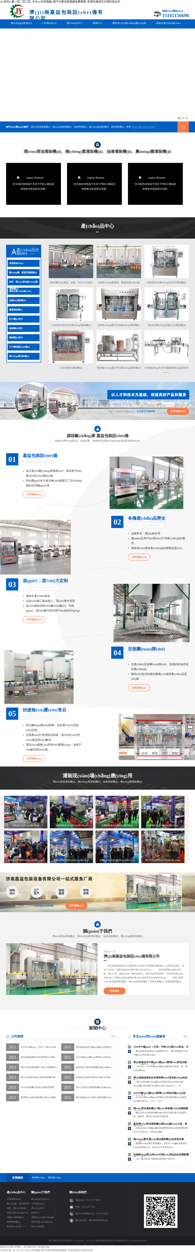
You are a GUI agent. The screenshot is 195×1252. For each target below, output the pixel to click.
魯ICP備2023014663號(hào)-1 (62, 1241)
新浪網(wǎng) (38, 1177)
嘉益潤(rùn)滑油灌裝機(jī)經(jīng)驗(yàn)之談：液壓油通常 (95, 1067)
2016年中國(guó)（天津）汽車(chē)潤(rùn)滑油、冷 (160, 1047)
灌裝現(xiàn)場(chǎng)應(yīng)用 (129, 23)
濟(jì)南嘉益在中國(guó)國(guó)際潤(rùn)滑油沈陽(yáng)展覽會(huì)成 (95, 1047)
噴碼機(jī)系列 (16, 337)
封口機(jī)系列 (16, 319)
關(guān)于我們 (97, 929)
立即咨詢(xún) (178, 411)
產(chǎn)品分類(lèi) (27, 251)
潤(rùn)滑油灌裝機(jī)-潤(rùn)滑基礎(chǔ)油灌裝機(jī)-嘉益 (40, 1067)
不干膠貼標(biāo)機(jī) (19, 347)
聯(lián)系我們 (18, 32)
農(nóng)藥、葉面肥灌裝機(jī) (18, 1204)
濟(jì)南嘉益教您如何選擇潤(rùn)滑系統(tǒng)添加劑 (40, 1057)
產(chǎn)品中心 (75, 23)
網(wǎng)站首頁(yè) (21, 23)
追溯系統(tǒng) (16, 263)
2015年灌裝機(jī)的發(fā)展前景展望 (37, 1087)
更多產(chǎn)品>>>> (16, 1226)
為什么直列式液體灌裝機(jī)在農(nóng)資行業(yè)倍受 (95, 1087)
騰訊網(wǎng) (54, 1177)
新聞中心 (97, 23)
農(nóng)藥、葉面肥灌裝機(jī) (23, 272)
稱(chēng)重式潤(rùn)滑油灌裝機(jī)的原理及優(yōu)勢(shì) (40, 1077)
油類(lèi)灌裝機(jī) (17, 300)
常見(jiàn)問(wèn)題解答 (149, 1036)
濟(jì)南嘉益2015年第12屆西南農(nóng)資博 (95, 1097)
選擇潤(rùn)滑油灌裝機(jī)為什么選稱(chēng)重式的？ (40, 1097)
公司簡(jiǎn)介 (49, 23)
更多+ (114, 1036)
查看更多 (114, 991)
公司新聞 (17, 1036)
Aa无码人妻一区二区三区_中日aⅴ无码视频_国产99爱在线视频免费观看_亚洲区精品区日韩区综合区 (60, 1)
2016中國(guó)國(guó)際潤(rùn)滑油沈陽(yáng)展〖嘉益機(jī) (95, 1057)
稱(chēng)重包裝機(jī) (19, 356)
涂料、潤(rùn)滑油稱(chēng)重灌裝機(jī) (16, 1209)
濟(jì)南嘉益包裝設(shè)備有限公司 (132, 956)
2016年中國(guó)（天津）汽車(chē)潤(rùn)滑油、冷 (40, 1047)
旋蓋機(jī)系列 (16, 328)
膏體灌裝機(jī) (16, 310)
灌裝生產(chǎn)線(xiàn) (168, 23)
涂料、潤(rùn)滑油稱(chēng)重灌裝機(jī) (23, 283)
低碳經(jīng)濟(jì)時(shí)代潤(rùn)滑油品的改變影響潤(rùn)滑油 (95, 1077)
